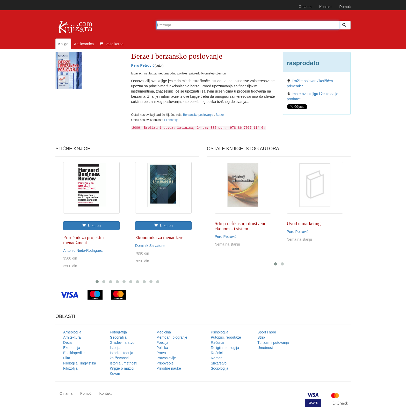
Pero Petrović (143, 65)
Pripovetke (164, 363)
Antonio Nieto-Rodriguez (83, 250)
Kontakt (325, 7)
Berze (220, 115)
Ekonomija (171, 120)
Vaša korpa (111, 44)
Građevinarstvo (122, 342)
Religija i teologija (225, 348)
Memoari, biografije (171, 337)
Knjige (63, 44)
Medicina (163, 332)
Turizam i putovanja (273, 342)
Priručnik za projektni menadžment (83, 240)
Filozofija (70, 368)
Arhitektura (72, 337)
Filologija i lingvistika (79, 363)
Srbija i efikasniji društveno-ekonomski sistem (241, 226)
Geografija (118, 337)
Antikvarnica (84, 44)
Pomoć (345, 7)
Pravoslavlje (166, 358)
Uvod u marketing (304, 223)
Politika (162, 348)
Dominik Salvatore (150, 245)
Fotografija (118, 332)
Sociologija (219, 368)
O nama (305, 7)
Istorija (115, 348)
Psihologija (219, 332)
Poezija (162, 342)
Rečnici (217, 353)
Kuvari (115, 373)
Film (66, 358)
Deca (67, 342)
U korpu (91, 226)
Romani (217, 358)
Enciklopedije (74, 353)
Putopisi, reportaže (226, 337)
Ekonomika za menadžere (159, 237)
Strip (261, 337)
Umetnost (265, 348)
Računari (218, 342)
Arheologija (72, 332)
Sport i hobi (266, 332)
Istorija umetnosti (123, 363)
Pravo (161, 353)
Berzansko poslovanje (198, 115)
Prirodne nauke (168, 368)
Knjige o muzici (122, 368)
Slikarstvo (219, 363)
